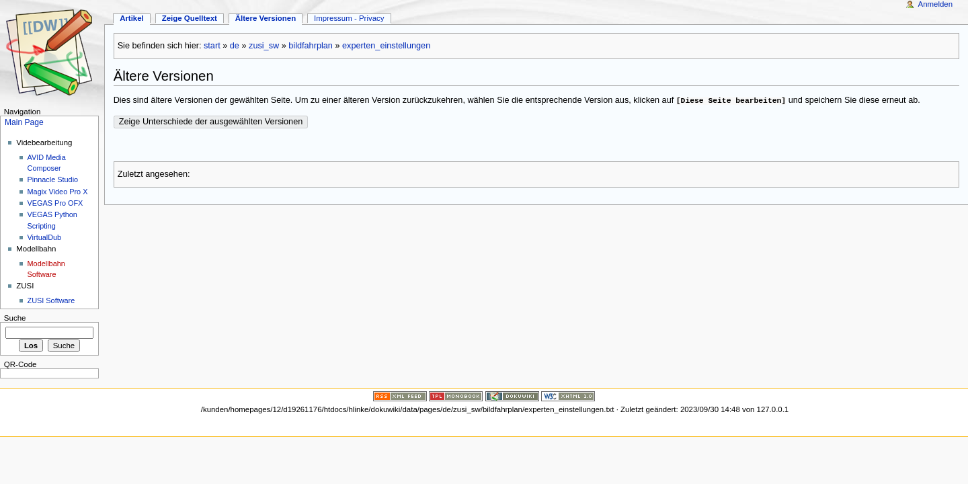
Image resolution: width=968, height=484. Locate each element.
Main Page (24, 122)
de (234, 45)
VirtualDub (45, 237)
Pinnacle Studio (53, 179)
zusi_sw (264, 45)
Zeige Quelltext (189, 18)
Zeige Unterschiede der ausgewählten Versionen (211, 121)
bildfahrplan (310, 45)
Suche (15, 318)
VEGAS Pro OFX (55, 203)
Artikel (132, 18)
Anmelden (935, 4)
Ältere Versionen (265, 18)
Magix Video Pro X (58, 192)
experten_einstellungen (386, 45)
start (212, 45)
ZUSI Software (51, 300)
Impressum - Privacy (349, 18)
